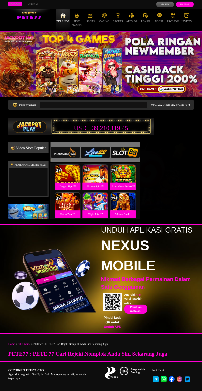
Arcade (131, 18)
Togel (159, 18)
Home (11, 344)
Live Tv (186, 18)
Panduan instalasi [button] (136, 309)
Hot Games (77, 20)
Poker (145, 18)
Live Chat (15, 3)
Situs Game (24, 344)
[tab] (65, 152)
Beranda (63, 18)
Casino (104, 18)
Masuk (165, 4)
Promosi (173, 18)
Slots (90, 18)
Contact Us (33, 3)
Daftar (184, 4)
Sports (118, 18)
